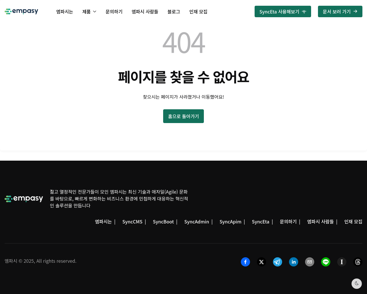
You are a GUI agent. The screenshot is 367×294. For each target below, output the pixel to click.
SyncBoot (163, 221)
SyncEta (261, 221)
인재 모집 (198, 11)
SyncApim (230, 221)
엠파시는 (64, 11)
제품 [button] (89, 11)
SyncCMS (132, 221)
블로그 (173, 11)
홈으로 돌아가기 (183, 116)
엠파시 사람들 (145, 11)
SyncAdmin (196, 221)
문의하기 (114, 11)
